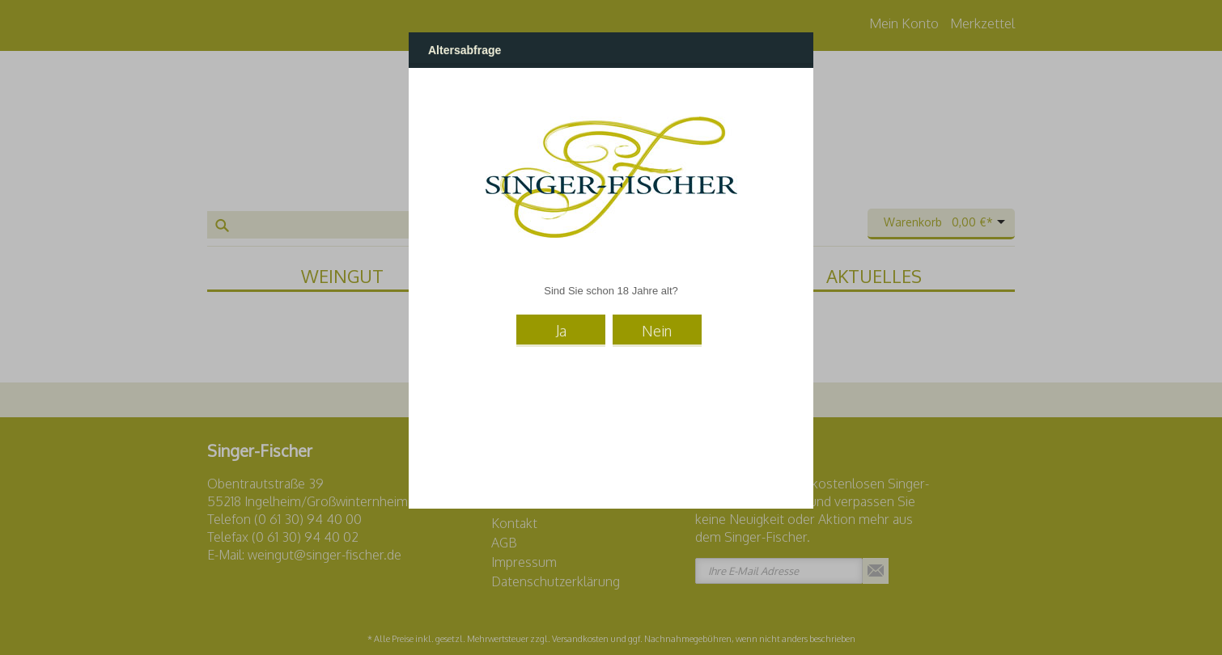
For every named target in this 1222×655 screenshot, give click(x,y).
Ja (561, 331)
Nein (657, 331)
